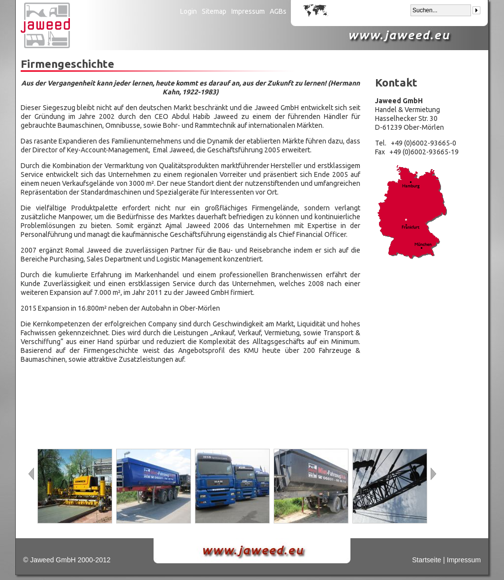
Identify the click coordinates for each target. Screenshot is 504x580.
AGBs (278, 11)
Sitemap (214, 11)
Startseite (426, 560)
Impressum (248, 11)
